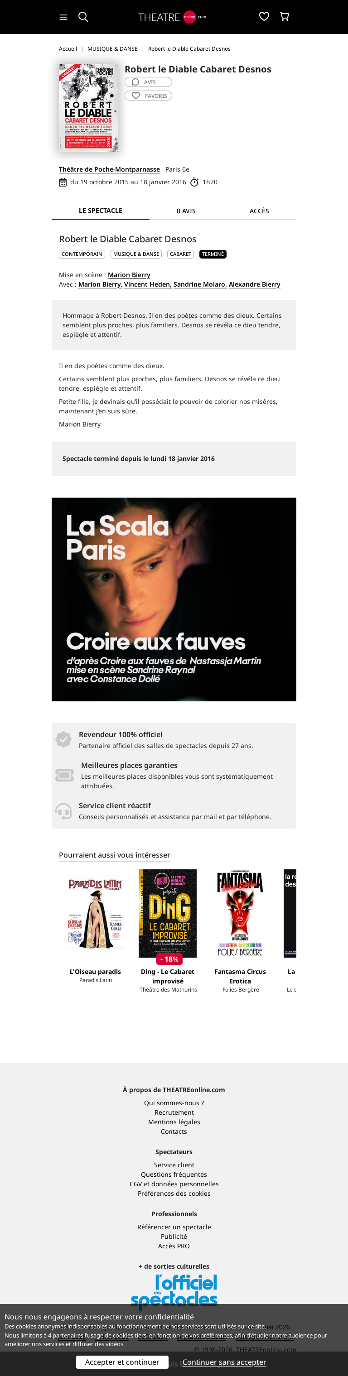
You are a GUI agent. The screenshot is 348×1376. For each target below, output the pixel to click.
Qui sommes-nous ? (174, 1102)
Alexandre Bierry (254, 284)
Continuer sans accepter (224, 1362)
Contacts (174, 1131)
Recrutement (174, 1112)
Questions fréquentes (174, 1174)
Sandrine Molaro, (200, 284)
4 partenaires (65, 1335)
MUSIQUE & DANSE (136, 253)
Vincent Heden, (148, 284)
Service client (174, 1164)
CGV (136, 1183)
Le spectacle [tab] (100, 210)
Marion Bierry (129, 274)
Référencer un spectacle (174, 1227)
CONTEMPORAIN (82, 253)
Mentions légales (174, 1121)
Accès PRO (174, 1246)
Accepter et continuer (122, 1362)
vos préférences (210, 1335)
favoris (149, 96)
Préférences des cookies (174, 1193)
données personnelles (185, 1183)
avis (144, 82)
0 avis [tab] (186, 210)
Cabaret (180, 253)
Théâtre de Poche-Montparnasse (109, 169)
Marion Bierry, (100, 284)
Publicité (174, 1236)
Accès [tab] (259, 210)
